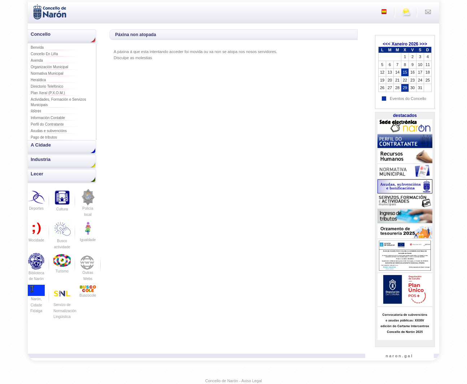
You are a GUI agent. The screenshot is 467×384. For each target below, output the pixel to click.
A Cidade (41, 145)
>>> (423, 44)
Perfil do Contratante (47, 124)
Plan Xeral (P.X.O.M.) (48, 93)
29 (405, 88)
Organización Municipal (49, 67)
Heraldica (38, 80)
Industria (41, 159)
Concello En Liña (44, 54)
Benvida (37, 47)
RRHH (36, 111)
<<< (386, 44)
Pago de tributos (44, 137)
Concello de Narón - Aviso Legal (233, 381)
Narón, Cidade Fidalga (36, 300)
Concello (41, 34)
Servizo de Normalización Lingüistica (64, 305)
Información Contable (48, 118)
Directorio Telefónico (47, 86)
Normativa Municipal (47, 73)
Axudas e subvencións (49, 131)
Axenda (37, 60)
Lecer (37, 173)
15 (405, 72)
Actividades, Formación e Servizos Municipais (58, 102)
